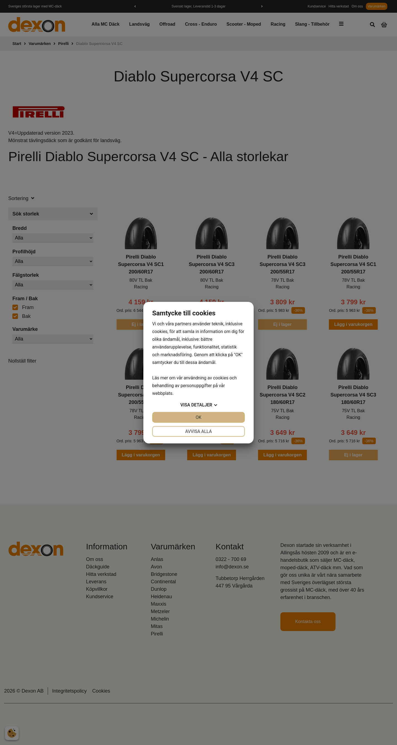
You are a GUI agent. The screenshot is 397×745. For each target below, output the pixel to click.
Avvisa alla (198, 431)
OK (198, 417)
